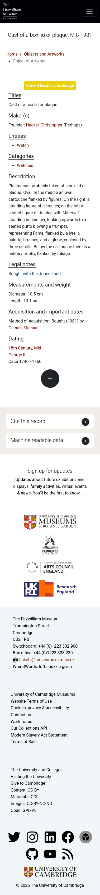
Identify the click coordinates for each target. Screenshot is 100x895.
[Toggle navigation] (89, 11)
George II (16, 354)
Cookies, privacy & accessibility (40, 707)
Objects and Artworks (44, 54)
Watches (25, 165)
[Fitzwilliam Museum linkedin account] (68, 836)
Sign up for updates (49, 471)
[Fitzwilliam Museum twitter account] (15, 836)
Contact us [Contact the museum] (21, 714)
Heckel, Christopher (44, 125)
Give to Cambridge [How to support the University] (28, 783)
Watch (23, 145)
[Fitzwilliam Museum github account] (33, 853)
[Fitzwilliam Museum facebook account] (51, 836)
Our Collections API (29, 728)
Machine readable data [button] (37, 440)
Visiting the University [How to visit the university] (31, 776)
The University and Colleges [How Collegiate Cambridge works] (37, 769)
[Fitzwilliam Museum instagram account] (33, 836)
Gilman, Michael (23, 327)
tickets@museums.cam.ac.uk (46, 659)
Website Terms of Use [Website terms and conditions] (31, 701)
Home (12, 54)
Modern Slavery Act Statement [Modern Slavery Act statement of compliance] (39, 735)
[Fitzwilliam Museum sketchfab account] (85, 836)
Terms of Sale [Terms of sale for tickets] (24, 741)
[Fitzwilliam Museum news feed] (67, 853)
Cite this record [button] (28, 421)
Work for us (21, 721)
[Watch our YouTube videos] (51, 853)
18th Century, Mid (24, 348)
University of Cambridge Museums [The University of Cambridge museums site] (43, 694)
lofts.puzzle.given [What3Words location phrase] (55, 666)
